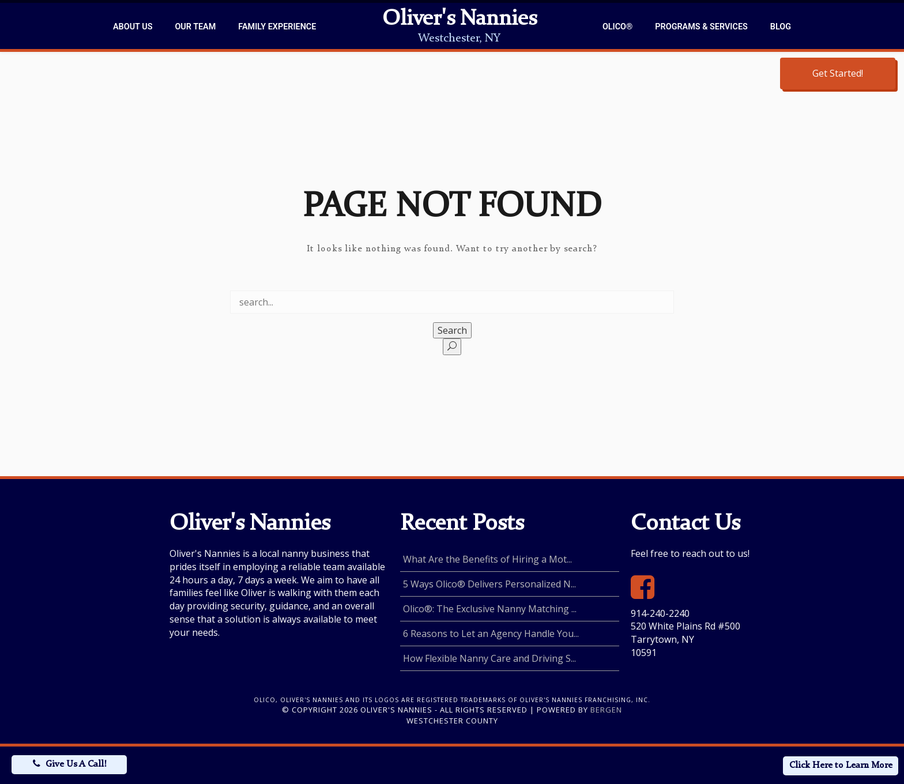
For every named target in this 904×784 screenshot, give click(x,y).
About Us (132, 27)
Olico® (617, 27)
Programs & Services (701, 27)
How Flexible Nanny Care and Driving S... (489, 658)
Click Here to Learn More (840, 765)
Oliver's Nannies (459, 20)
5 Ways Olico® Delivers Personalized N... (489, 584)
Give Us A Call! (76, 764)
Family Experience (277, 27)
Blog (780, 27)
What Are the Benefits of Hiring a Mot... (487, 559)
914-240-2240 (660, 613)
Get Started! (837, 73)
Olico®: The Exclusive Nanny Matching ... (490, 608)
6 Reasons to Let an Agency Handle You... (491, 633)
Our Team (195, 27)
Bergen (606, 709)
